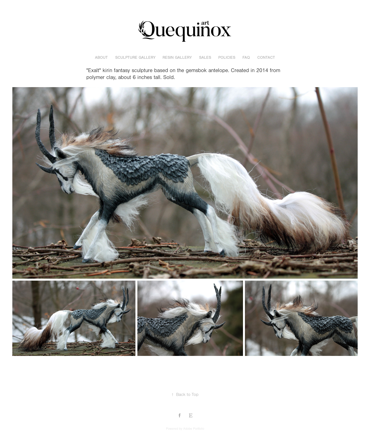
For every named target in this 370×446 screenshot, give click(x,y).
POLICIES (226, 57)
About (101, 57)
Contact (266, 57)
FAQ (246, 57)
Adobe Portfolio (193, 428)
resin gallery (177, 57)
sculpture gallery (135, 57)
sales (205, 57)
